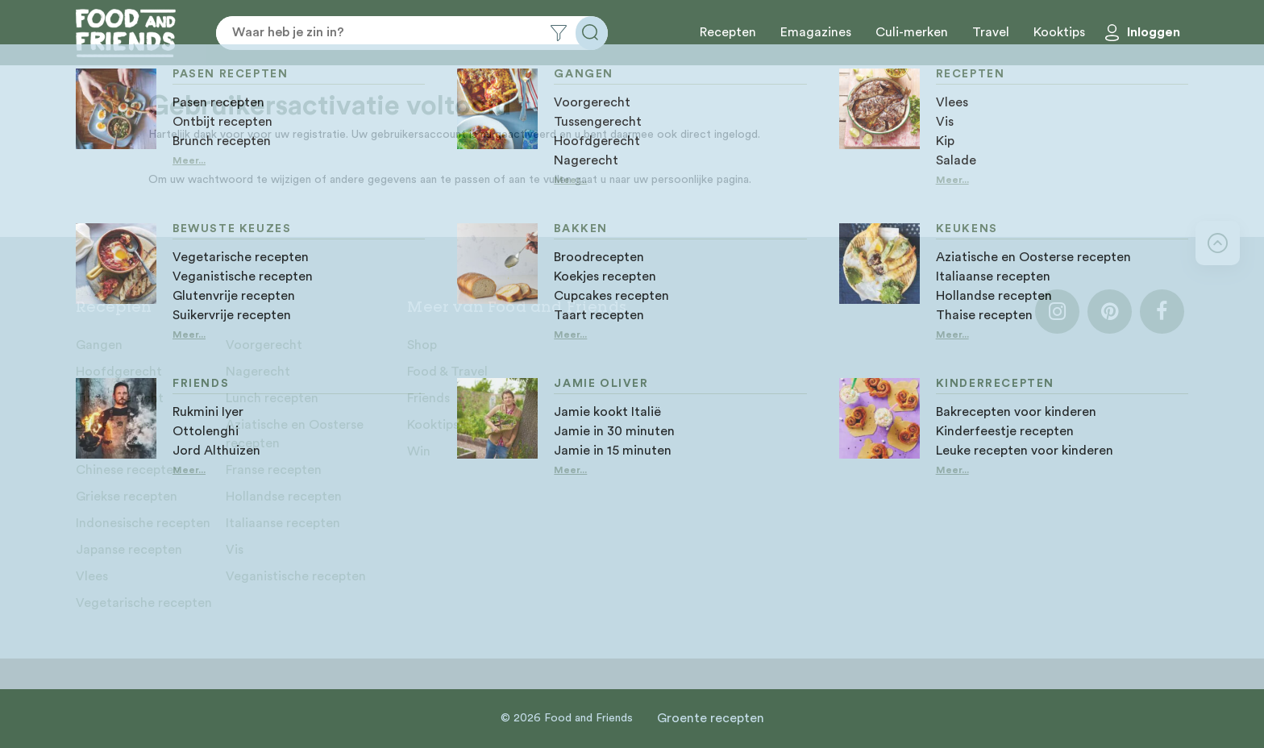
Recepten (728, 32)
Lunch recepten (272, 398)
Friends (428, 398)
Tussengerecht (120, 398)
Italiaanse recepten (283, 523)
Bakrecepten (113, 424)
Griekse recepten (126, 496)
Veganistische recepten (296, 576)
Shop (422, 345)
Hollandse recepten (284, 496)
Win (418, 451)
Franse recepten (274, 469)
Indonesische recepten (143, 523)
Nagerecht (258, 371)
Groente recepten (710, 718)
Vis (234, 549)
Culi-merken (911, 32)
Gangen (99, 345)
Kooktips (1059, 32)
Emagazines (815, 32)
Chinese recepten (128, 469)
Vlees (92, 576)
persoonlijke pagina (700, 179)
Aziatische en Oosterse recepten (295, 434)
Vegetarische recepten (144, 602)
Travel (990, 32)
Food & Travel (447, 371)
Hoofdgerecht (119, 371)
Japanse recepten (129, 549)
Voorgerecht (264, 345)
